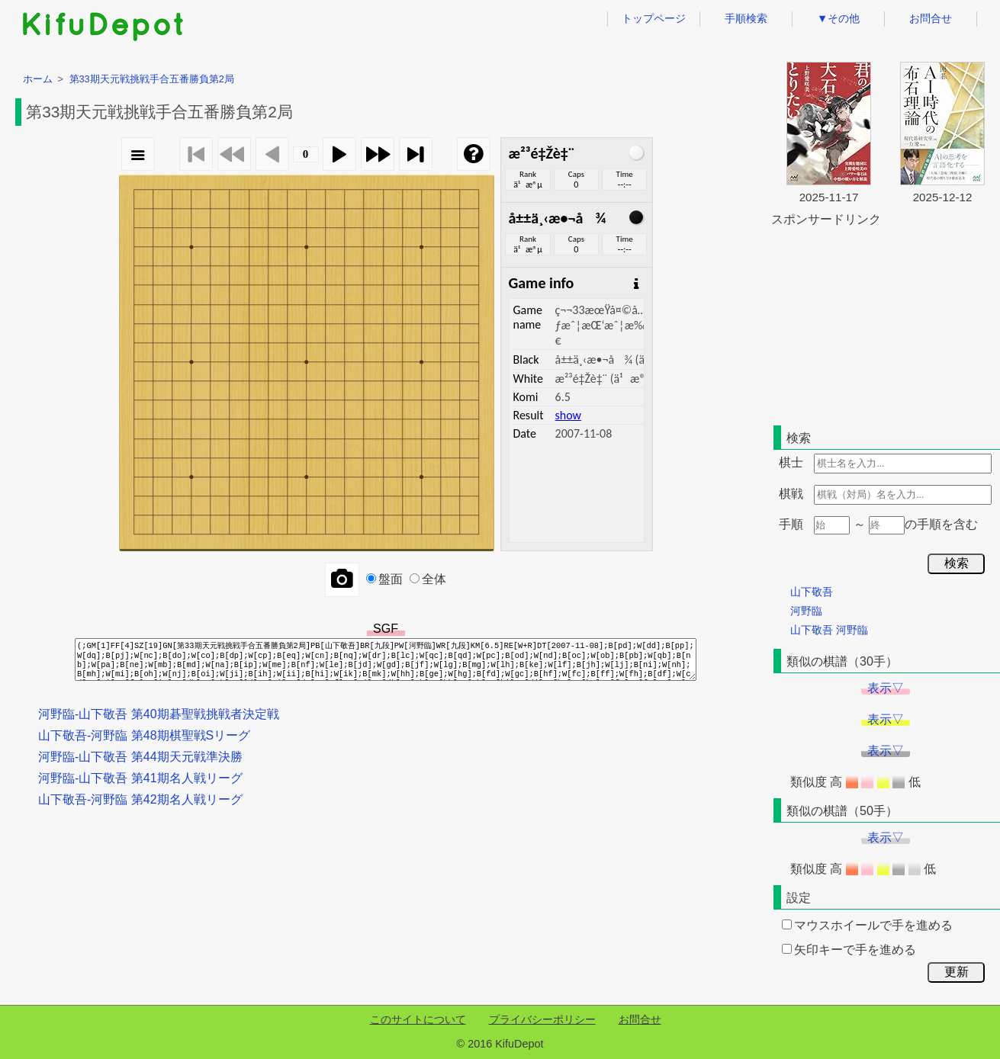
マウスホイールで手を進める (867, 925)
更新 (956, 971)
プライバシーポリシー (542, 1019)
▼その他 (838, 18)
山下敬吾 (811, 592)
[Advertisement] (885, 323)
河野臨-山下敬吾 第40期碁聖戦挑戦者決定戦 (158, 714)
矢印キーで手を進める (849, 949)
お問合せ (930, 18)
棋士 (791, 462)
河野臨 (806, 611)
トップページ (654, 18)
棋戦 (791, 493)
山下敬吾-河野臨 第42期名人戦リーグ (140, 799)
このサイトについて (418, 1019)
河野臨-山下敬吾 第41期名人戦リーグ (140, 778)
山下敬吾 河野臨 (829, 630)
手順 (791, 524)
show (568, 415)
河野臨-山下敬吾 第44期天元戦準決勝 (140, 756)
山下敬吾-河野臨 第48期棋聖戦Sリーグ (144, 735)
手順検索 (746, 18)
